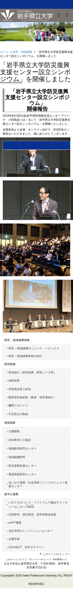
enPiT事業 (14, 522)
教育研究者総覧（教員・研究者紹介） (32, 397)
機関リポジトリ (18, 405)
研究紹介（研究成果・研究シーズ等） (32, 372)
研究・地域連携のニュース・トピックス (33, 348)
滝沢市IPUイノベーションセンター (30, 530)
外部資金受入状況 (19, 389)
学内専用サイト (60, 559)
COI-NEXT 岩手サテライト (26, 547)
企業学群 (14, 538)
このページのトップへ (56, 554)
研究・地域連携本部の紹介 (25, 356)
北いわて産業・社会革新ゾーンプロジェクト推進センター (38, 484)
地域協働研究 (16, 457)
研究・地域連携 (22, 51)
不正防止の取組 (18, 414)
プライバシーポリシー (38, 559)
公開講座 (14, 431)
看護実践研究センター (22, 474)
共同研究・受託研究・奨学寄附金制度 (32, 514)
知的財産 (14, 380)
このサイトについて (14, 559)
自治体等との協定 (19, 439)
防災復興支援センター (22, 465)
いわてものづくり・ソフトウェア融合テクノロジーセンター (38, 504)
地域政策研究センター (22, 448)
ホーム (4, 51)
